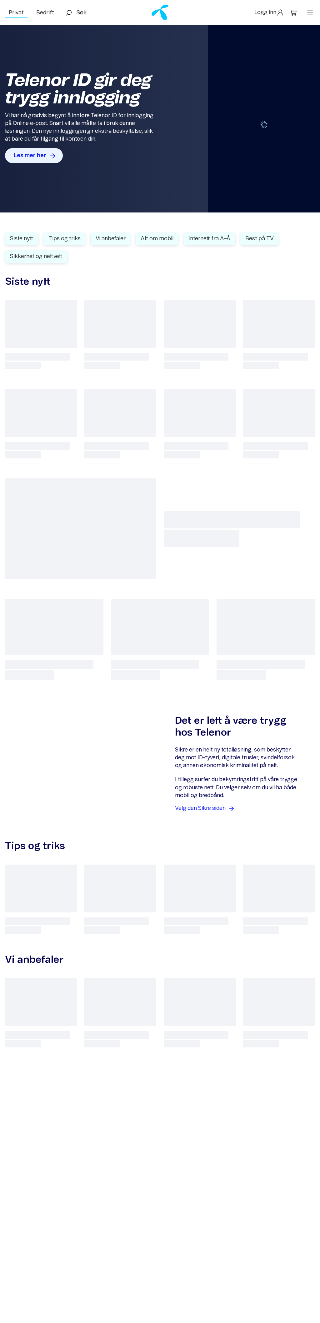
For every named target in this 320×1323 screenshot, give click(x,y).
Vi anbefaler (111, 239)
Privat (16, 13)
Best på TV (259, 239)
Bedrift (45, 13)
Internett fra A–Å (209, 239)
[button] (269, 13)
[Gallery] (160, 118)
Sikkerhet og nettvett (36, 256)
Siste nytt (21, 239)
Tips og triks (64, 239)
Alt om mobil (157, 239)
